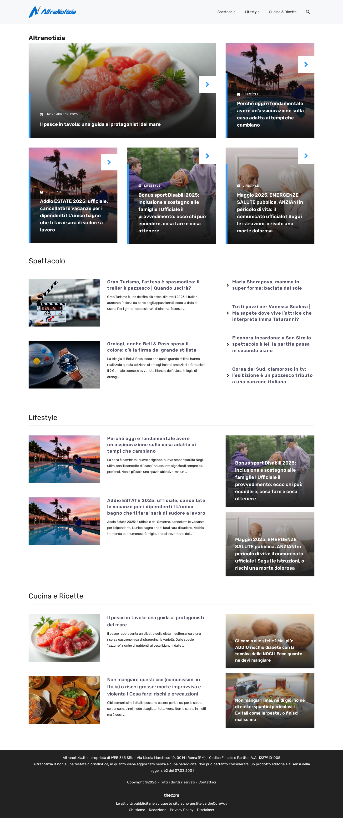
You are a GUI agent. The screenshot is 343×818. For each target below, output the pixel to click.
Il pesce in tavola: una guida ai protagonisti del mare (100, 124)
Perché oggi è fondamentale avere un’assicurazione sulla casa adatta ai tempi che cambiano (151, 445)
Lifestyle (252, 12)
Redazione (157, 810)
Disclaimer (205, 810)
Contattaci (207, 782)
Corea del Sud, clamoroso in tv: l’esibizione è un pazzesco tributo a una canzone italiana (272, 375)
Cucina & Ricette (283, 12)
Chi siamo (137, 810)
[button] (307, 12)
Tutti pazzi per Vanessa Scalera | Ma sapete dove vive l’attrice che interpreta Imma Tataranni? (272, 313)
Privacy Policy (181, 810)
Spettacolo (226, 12)
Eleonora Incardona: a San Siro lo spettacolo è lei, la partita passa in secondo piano (271, 344)
